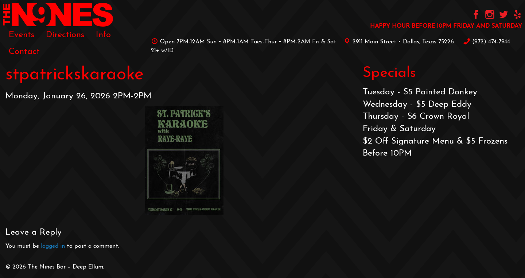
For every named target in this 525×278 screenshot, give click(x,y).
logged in (53, 246)
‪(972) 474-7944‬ (486, 42)
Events (21, 35)
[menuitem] (21, 35)
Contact (24, 51)
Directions (65, 35)
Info (103, 35)
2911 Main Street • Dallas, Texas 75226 (398, 42)
